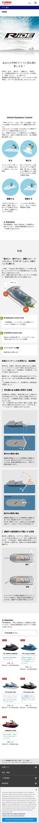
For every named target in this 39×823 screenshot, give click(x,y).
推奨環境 (19, 783)
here (3, 804)
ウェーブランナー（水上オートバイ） (22, 762)
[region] (19, 805)
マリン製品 (26, 760)
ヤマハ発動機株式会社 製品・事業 (11, 760)
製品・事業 (6, 772)
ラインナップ (6, 762)
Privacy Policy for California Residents (13, 813)
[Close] (36, 789)
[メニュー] (35, 2)
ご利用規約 (19, 778)
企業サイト (19, 767)
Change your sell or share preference (13, 815)
